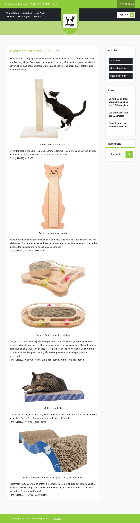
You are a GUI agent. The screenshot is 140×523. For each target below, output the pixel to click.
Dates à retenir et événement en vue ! (118, 125)
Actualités (115, 60)
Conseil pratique (118, 68)
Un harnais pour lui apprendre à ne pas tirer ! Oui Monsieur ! (119, 102)
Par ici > (126, 15)
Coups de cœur (118, 75)
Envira (58, 518)
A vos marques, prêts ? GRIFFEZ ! (34, 51)
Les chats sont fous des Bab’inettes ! (118, 114)
